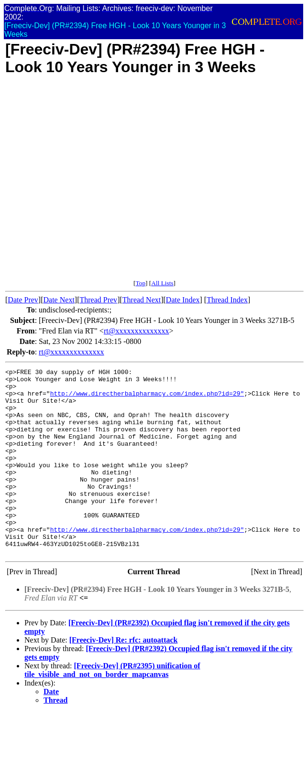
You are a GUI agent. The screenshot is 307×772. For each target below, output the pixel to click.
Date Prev (23, 300)
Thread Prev (98, 300)
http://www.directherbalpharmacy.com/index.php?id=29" (147, 399)
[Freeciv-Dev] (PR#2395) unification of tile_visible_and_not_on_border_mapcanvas (112, 707)
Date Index (183, 300)
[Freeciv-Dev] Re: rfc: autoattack (123, 677)
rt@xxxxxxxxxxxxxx (136, 331)
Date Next (59, 300)
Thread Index (227, 300)
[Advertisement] (97, 182)
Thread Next (141, 300)
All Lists (162, 283)
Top (140, 283)
